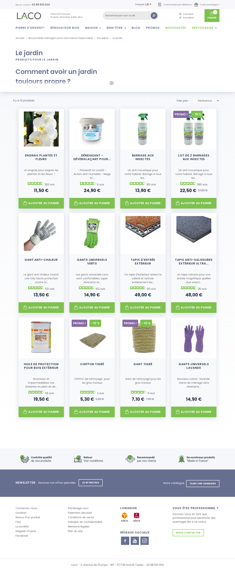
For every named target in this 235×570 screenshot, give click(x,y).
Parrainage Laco (78, 507)
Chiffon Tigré (92, 364)
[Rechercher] (130, 15)
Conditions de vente (81, 516)
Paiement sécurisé (80, 511)
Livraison (21, 511)
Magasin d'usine (26, 530)
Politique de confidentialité (85, 520)
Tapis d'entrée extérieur (143, 261)
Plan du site (75, 530)
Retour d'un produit (28, 516)
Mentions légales (78, 525)
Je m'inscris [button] (91, 482)
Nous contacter (189, 531)
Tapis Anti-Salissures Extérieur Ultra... (194, 261)
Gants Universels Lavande (194, 366)
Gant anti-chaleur (41, 259)
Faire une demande (202, 482)
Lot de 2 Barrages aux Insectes (193, 157)
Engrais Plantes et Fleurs (41, 157)
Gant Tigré (142, 364)
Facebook (22, 534)
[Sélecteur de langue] (144, 4)
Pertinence (209, 100)
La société (22, 525)
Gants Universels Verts (92, 261)
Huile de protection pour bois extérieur (41, 366)
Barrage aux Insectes (143, 157)
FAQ (18, 520)
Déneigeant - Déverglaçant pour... (92, 157)
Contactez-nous (26, 507)
